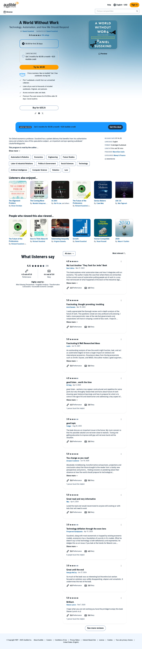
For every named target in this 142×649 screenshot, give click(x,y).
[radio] (39, 43)
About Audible (38, 640)
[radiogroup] (39, 51)
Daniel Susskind (81, 241)
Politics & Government (47, 164)
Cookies (110, 640)
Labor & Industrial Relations (22, 164)
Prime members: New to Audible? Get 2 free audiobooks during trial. (43, 74)
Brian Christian (16, 206)
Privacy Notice (75, 640)
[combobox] (117, 11)
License (101, 640)
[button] (35, 113)
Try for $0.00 (39, 67)
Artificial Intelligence (19, 170)
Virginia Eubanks (60, 241)
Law (66, 170)
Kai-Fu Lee (57, 203)
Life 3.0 (118, 201)
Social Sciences (67, 164)
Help (109, 5)
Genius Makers (100, 201)
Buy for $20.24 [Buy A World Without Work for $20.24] (39, 108)
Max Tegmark (122, 203)
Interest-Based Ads (89, 640)
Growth (76, 239)
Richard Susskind (81, 206)
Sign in (134, 5)
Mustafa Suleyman (39, 203)
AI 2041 (54, 201)
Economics (38, 157)
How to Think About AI (39, 239)
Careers (49, 640)
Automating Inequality (60, 239)
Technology (83, 164)
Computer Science (39, 170)
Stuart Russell (101, 241)
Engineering (53, 157)
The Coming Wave (37, 201)
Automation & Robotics (20, 157)
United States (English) (71, 642)
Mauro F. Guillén (123, 241)
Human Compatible (101, 239)
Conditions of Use (61, 640)
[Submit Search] (137, 11)
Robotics (55, 170)
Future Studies (69, 157)
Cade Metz (100, 203)
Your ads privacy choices (124, 640)
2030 (117, 239)
